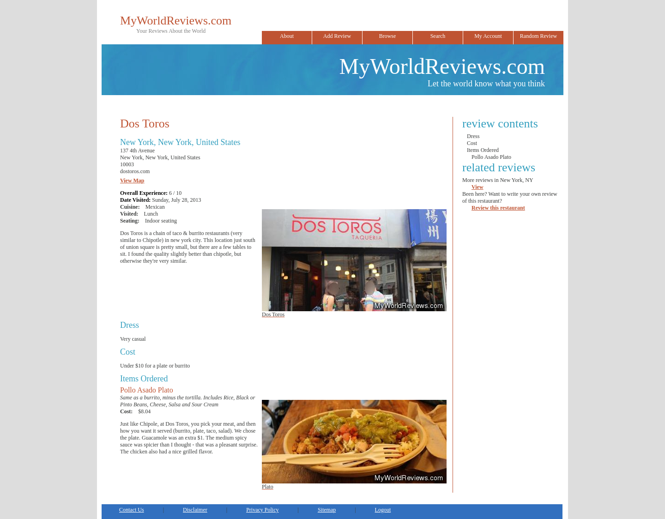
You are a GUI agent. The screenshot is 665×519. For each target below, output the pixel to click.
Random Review (538, 36)
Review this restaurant (498, 208)
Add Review (337, 36)
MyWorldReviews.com (175, 20)
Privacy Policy (262, 510)
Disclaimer (195, 510)
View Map (132, 180)
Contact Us (131, 510)
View (478, 187)
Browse (387, 36)
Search (438, 36)
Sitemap (327, 510)
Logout (383, 510)
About (287, 36)
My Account (488, 36)
